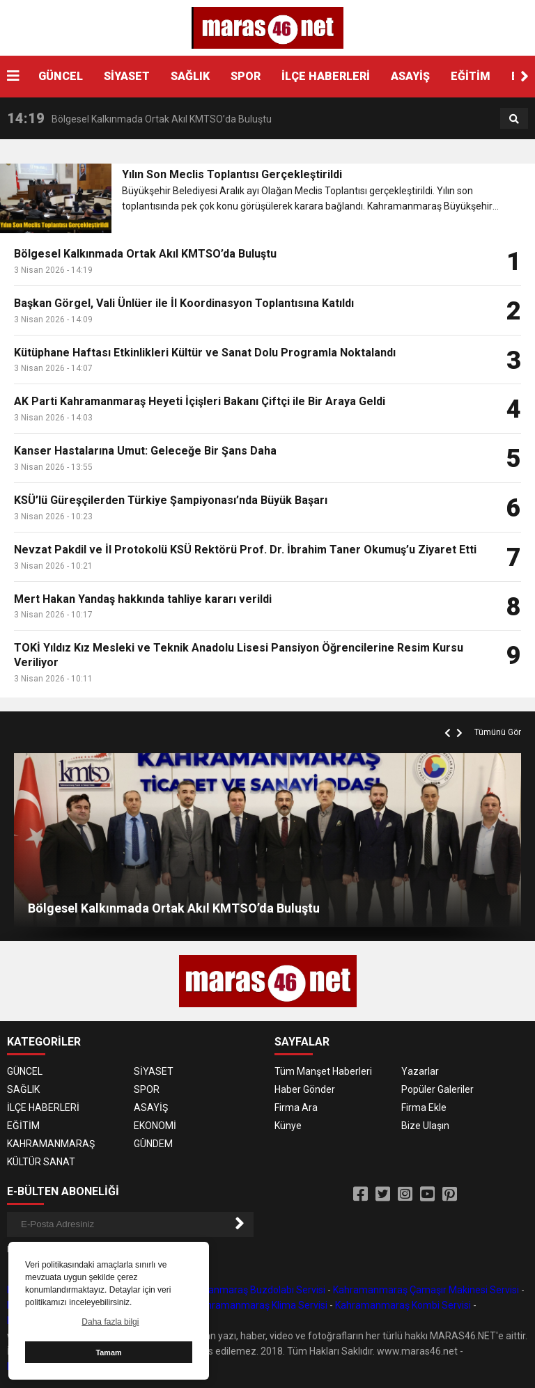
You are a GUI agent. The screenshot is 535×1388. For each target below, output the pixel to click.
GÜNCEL (60, 76)
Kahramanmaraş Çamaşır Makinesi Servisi (426, 1289)
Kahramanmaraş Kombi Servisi (403, 1305)
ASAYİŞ (410, 76)
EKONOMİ (155, 1125)
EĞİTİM (470, 76)
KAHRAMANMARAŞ (51, 1143)
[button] (524, 76)
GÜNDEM (153, 1143)
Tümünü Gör (497, 732)
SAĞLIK (190, 76)
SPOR (246, 76)
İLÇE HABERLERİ (325, 76)
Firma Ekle (424, 1107)
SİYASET (127, 76)
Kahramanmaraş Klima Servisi (261, 1305)
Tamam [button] (108, 1352)
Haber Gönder (304, 1089)
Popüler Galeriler (437, 1089)
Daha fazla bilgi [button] (110, 1322)
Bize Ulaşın (425, 1125)
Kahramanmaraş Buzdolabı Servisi (249, 1289)
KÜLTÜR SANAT (41, 1161)
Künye (288, 1125)
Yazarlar (420, 1071)
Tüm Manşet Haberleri (323, 1071)
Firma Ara (296, 1107)
